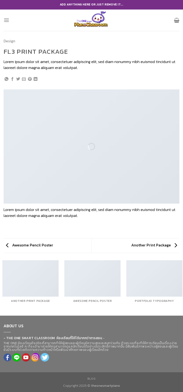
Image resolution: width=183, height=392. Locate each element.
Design (9, 41)
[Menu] (6, 20)
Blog (91, 379)
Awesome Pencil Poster (29, 245)
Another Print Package (154, 245)
